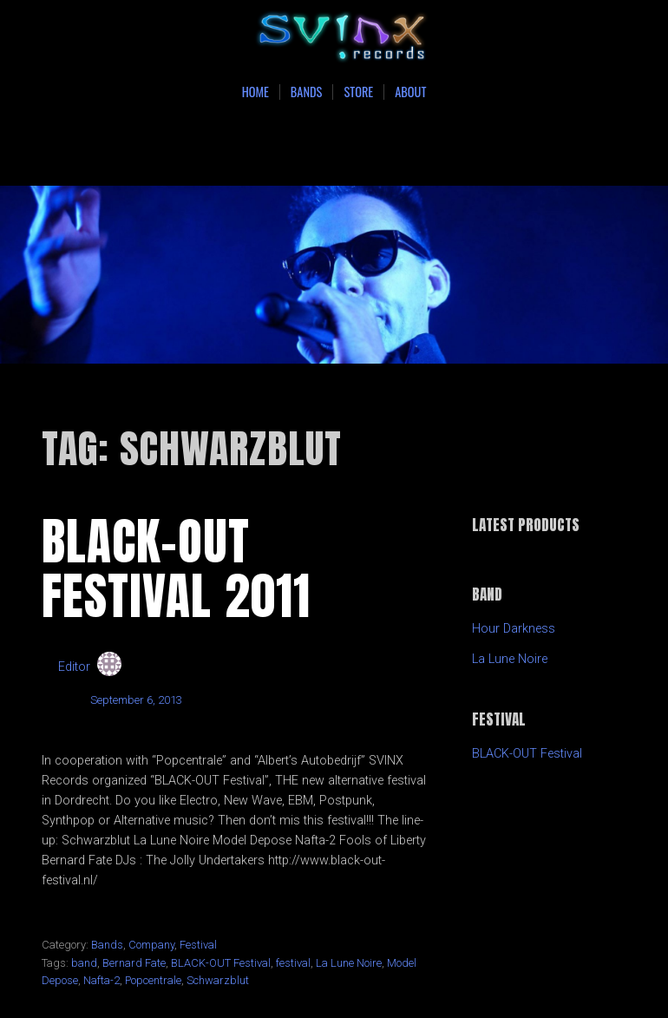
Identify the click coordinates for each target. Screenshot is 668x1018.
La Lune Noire (349, 962)
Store (358, 92)
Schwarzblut (218, 980)
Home (255, 92)
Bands (307, 92)
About (410, 92)
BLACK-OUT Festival (221, 962)
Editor (74, 667)
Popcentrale (153, 980)
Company (151, 944)
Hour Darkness (513, 628)
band (84, 962)
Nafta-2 (101, 980)
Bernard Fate (134, 962)
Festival (198, 944)
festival (293, 962)
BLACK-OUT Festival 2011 (176, 568)
